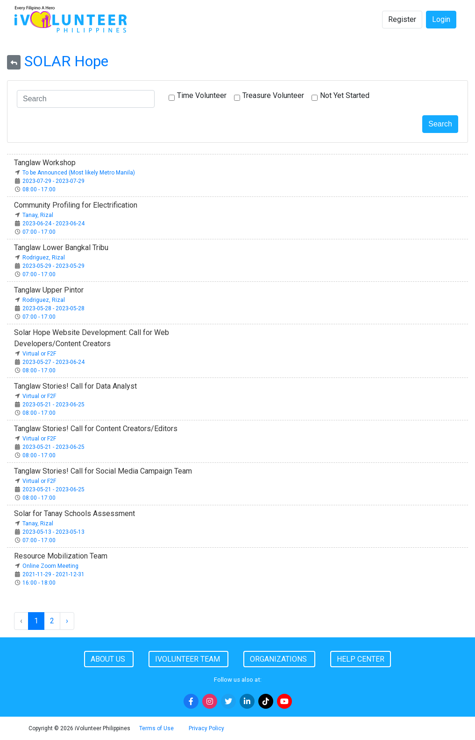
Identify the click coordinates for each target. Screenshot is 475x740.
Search (440, 124)
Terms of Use (156, 728)
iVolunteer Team (188, 659)
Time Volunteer (202, 95)
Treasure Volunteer (273, 95)
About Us (109, 659)
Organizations (279, 659)
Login (441, 19)
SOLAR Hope (66, 61)
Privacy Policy (206, 728)
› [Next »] (67, 620)
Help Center (360, 659)
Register (402, 19)
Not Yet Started (344, 95)
